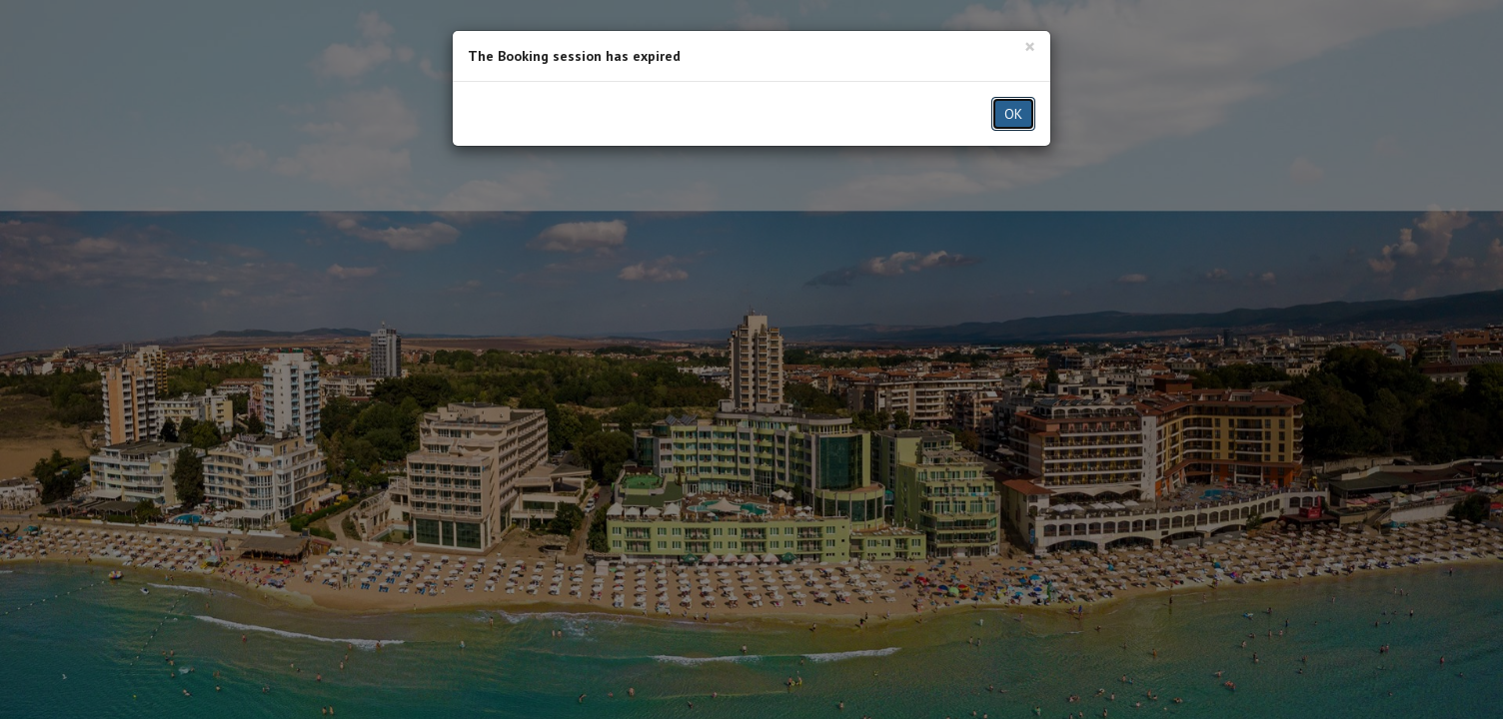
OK (1013, 114)
